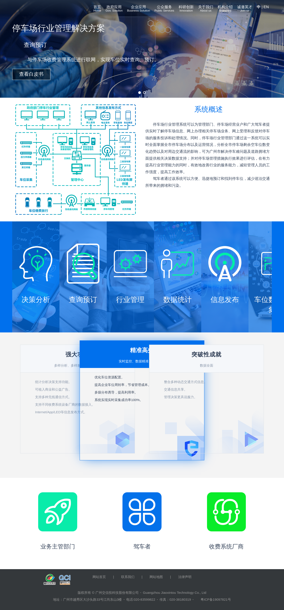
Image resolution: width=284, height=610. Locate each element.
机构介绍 (225, 9)
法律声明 (184, 577)
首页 (97, 9)
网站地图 (156, 577)
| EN (263, 7)
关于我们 (205, 9)
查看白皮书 (31, 74)
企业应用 (138, 9)
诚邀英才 (244, 9)
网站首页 (99, 577)
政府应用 (114, 9)
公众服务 (164, 9)
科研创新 (186, 9)
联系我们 (127, 577)
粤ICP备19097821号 (216, 599)
